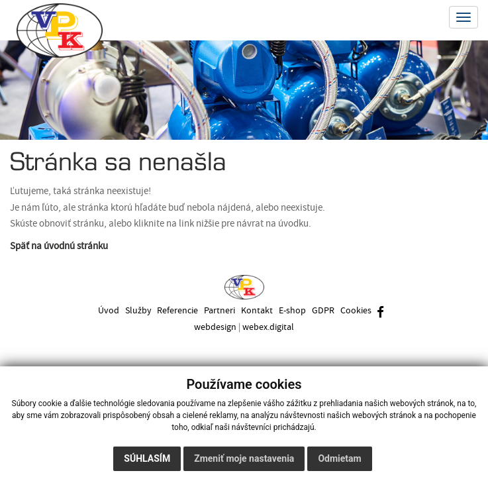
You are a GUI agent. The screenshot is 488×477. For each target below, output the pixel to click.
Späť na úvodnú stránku (59, 246)
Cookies (357, 310)
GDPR (324, 310)
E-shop (293, 310)
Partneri (218, 310)
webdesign (215, 327)
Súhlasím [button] (147, 458)
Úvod (105, 310)
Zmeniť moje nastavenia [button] (244, 458)
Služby (135, 310)
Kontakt (257, 310)
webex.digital (268, 327)
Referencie (176, 310)
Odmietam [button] (339, 458)
